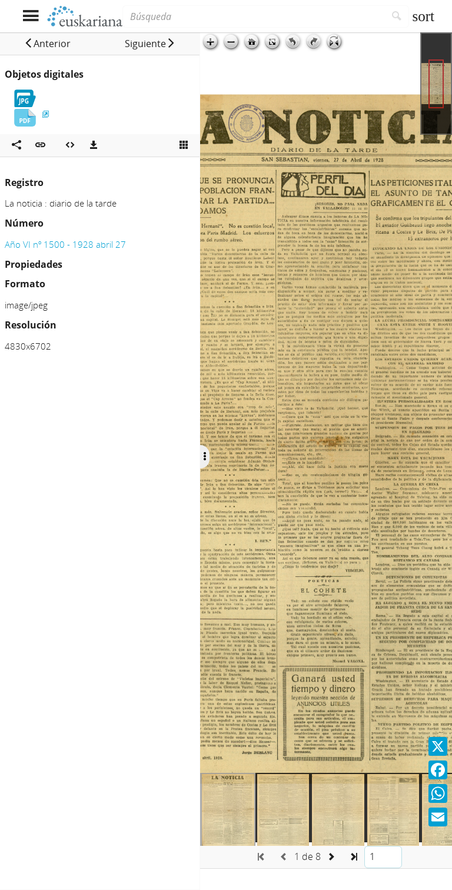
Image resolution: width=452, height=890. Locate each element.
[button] (47, 43)
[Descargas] (93, 145)
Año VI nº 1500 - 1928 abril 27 (65, 244)
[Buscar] (397, 16)
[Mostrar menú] (30, 16)
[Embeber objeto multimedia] (70, 145)
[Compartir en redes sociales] (16, 145)
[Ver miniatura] (183, 145)
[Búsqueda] (253, 16)
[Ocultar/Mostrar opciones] (205, 457)
